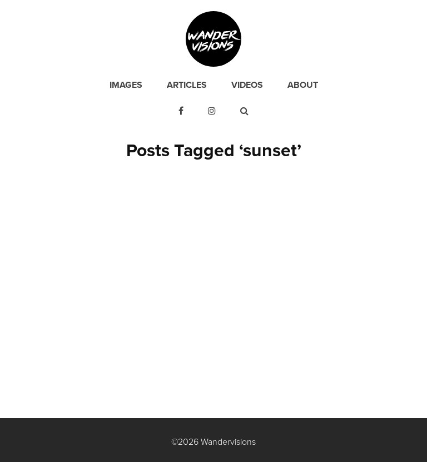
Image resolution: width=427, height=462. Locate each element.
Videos (247, 85)
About (302, 85)
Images (126, 85)
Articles (187, 85)
